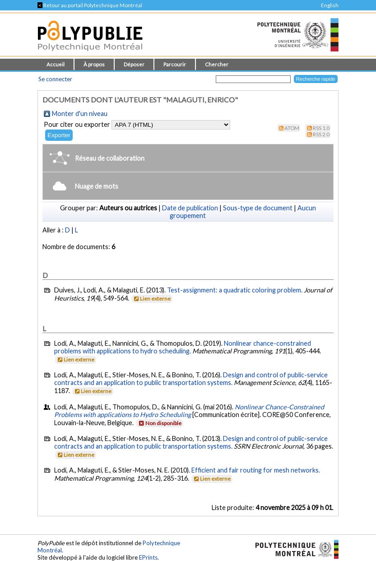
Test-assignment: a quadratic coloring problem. (234, 290)
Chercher (216, 64)
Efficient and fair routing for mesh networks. (255, 470)
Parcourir (174, 64)
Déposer (134, 64)
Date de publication (190, 208)
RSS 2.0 (321, 134)
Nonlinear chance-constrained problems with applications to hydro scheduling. (182, 347)
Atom (291, 128)
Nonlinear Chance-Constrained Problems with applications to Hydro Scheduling (189, 410)
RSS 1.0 (321, 128)
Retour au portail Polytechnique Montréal (89, 5)
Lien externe (151, 298)
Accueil (55, 64)
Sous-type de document (257, 208)
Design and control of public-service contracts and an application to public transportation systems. (191, 378)
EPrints (148, 557)
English (330, 5)
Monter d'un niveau (79, 113)
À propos (94, 64)
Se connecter (55, 79)
